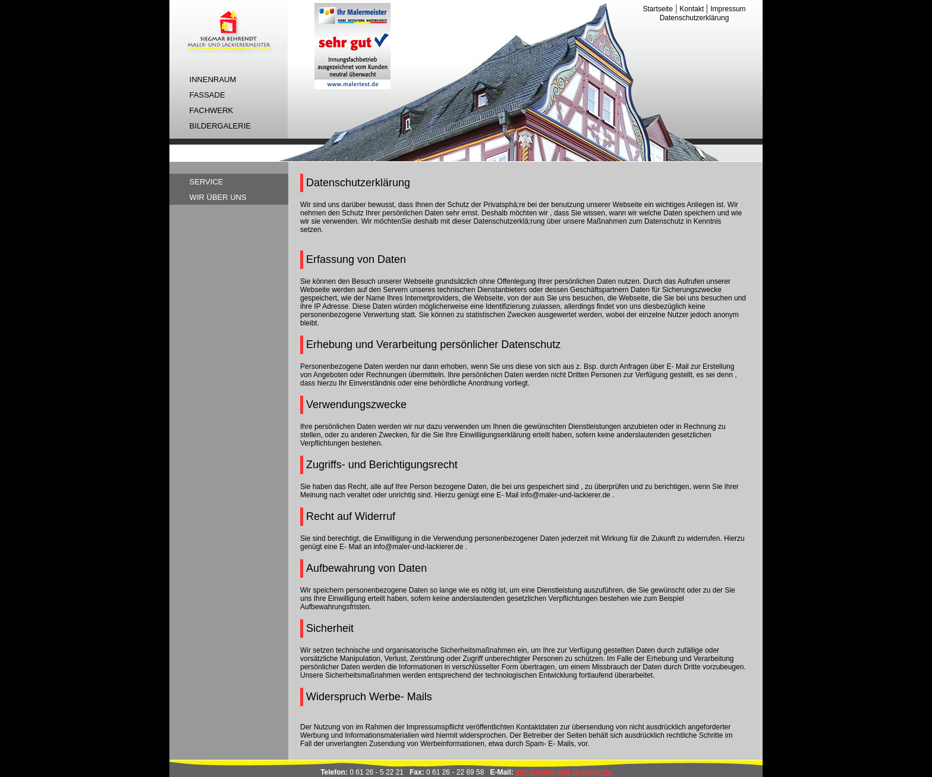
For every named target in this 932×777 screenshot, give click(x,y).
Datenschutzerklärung (694, 18)
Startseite (658, 9)
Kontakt (691, 9)
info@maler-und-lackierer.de (563, 772)
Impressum (727, 9)
